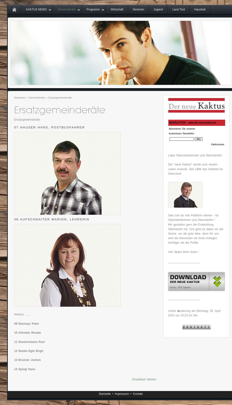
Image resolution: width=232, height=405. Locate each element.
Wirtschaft (117, 9)
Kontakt (138, 394)
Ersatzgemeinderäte (60, 97)
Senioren (138, 9)
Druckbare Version (144, 379)
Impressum (122, 394)
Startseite (19, 97)
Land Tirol (178, 9)
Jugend (158, 9)
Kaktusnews (217, 144)
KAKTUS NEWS (36, 9)
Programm (93, 9)
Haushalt (199, 9)
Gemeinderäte (67, 9)
